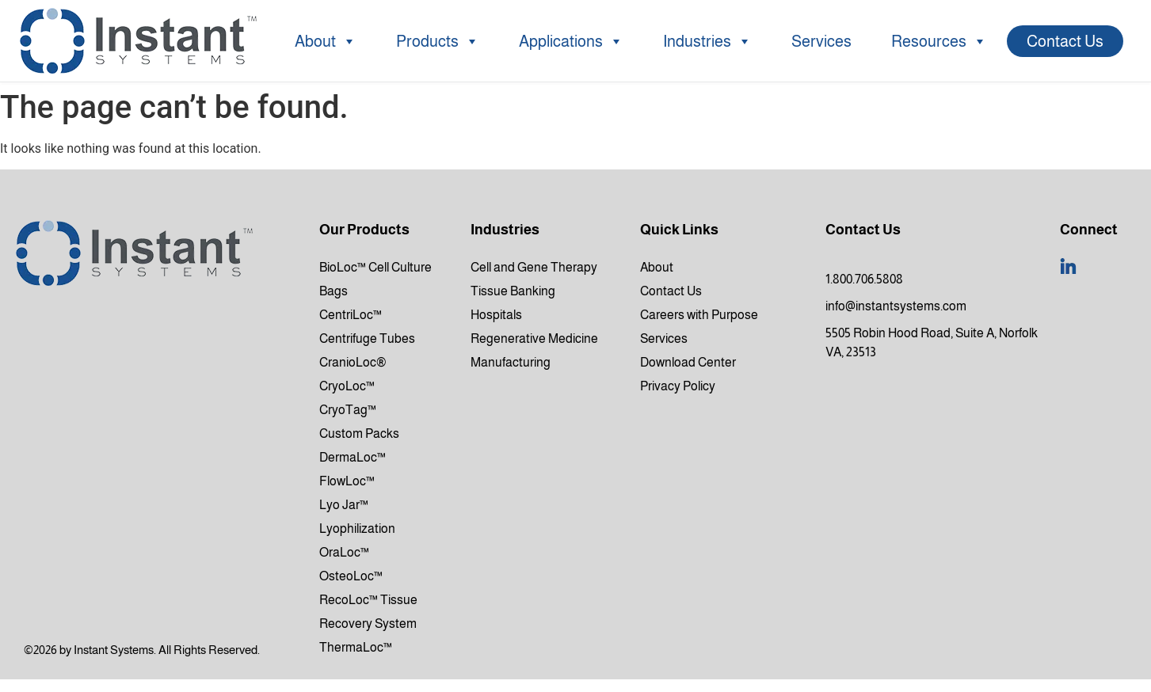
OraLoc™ (344, 552)
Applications (571, 41)
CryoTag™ (347, 409)
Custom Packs (359, 433)
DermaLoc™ (352, 457)
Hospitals (496, 314)
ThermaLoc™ (355, 647)
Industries (707, 41)
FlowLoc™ (347, 481)
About (325, 41)
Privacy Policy (677, 386)
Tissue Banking (513, 291)
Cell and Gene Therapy (534, 267)
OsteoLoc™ (351, 576)
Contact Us (1065, 41)
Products (437, 41)
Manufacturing (511, 362)
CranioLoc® (353, 362)
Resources (939, 41)
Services (821, 41)
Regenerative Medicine (534, 338)
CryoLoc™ (347, 386)
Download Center (688, 362)
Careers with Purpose (699, 314)
